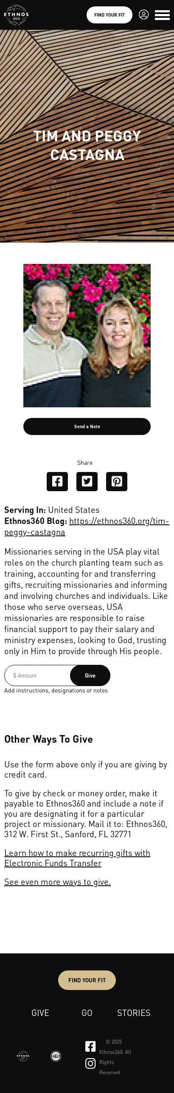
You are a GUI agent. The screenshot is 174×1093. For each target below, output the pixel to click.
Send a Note (87, 426)
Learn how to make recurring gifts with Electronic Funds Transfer (77, 857)
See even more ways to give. (57, 881)
